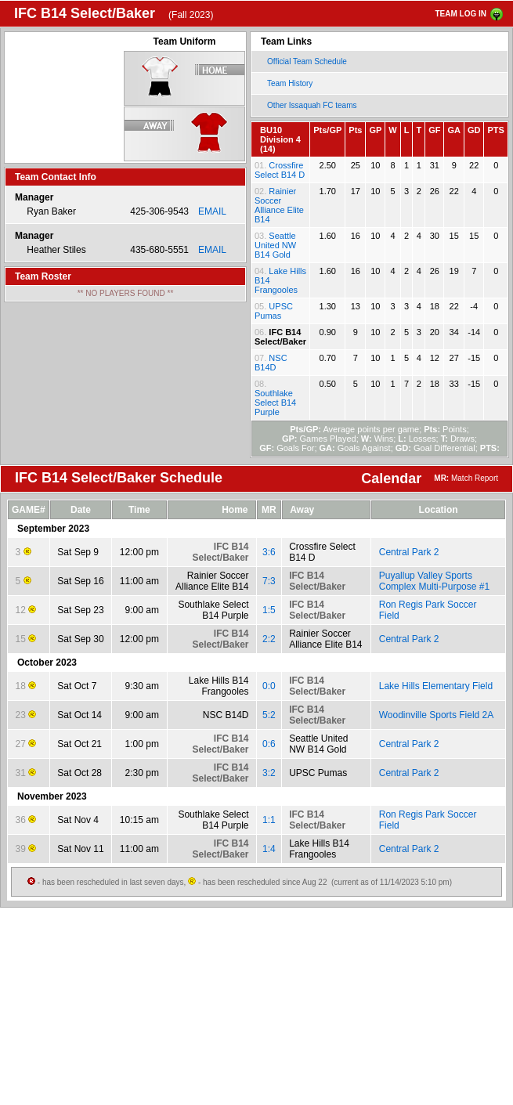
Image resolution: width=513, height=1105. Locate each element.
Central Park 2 (409, 552)
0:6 (269, 743)
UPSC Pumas (274, 311)
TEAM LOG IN (460, 13)
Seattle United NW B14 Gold (275, 245)
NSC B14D (271, 362)
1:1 (269, 819)
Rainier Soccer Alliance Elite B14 (279, 205)
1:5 (269, 610)
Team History (289, 83)
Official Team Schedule (307, 61)
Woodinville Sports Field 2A (436, 715)
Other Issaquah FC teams (312, 105)
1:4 (269, 848)
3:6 (269, 552)
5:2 (269, 715)
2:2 (269, 639)
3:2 (269, 772)
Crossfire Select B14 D (280, 170)
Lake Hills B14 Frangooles (219, 686)
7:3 (269, 581)
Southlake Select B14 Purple (275, 402)
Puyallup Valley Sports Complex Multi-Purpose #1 (434, 581)
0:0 (269, 686)
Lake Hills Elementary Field (436, 686)
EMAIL (212, 211)
